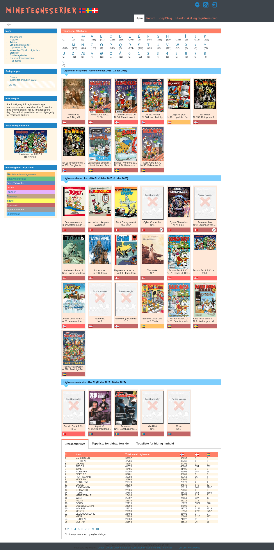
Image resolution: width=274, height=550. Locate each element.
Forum (150, 18)
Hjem (139, 18)
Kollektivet (136, 547)
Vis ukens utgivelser (20, 45)
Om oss (183, 547)
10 (97, 529)
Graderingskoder (18, 55)
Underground (13, 214)
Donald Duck (112, 547)
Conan (101, 547)
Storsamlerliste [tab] (75, 444)
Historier (14, 39)
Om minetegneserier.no (22, 58)
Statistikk (14, 52)
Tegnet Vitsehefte (15, 209)
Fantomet (125, 547)
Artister (13, 42)
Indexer (10, 200)
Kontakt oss (194, 547)
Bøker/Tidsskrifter (16, 183)
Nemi (149, 547)
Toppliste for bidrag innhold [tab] (155, 443)
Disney (13, 77)
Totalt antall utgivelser (137, 454)
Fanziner (11, 192)
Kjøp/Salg (165, 18)
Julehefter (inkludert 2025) (23, 79)
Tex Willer (167, 547)
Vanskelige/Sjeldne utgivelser (25, 50)
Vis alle (12, 84)
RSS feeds (15, 60)
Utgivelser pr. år (18, 47)
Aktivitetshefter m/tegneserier (22, 174)
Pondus (157, 547)
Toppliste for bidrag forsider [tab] (111, 443)
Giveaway (12, 196)
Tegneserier (16, 37)
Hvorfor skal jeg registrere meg (196, 18)
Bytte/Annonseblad (16, 178)
